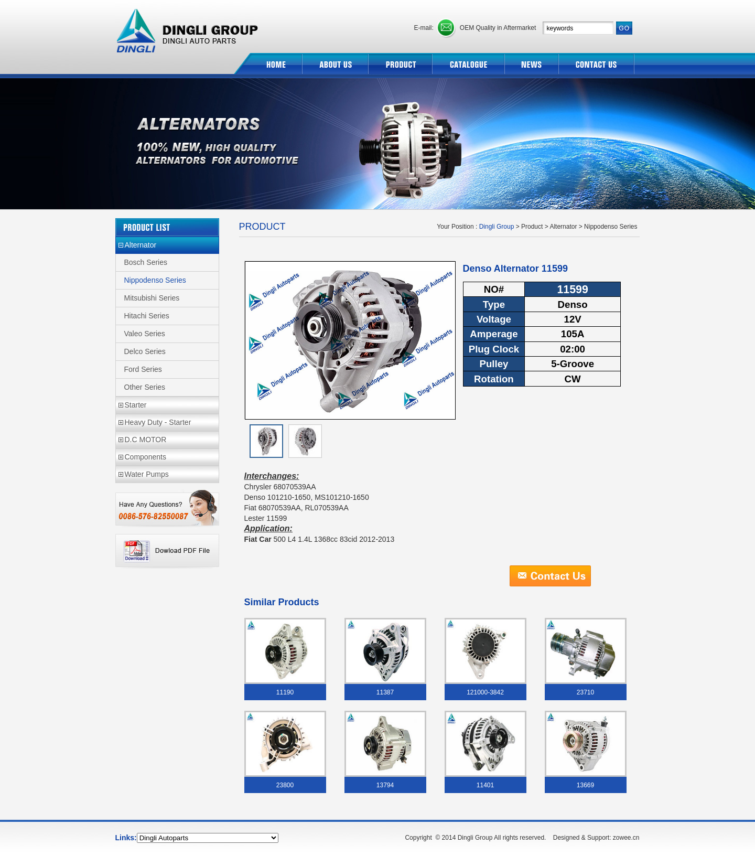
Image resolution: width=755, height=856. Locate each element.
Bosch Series (145, 262)
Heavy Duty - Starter (158, 422)
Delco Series (145, 351)
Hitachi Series (146, 316)
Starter (136, 405)
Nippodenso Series (155, 280)
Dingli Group (188, 26)
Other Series (145, 387)
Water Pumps (147, 474)
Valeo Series (144, 333)
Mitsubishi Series (152, 298)
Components (145, 457)
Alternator (141, 245)
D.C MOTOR (146, 439)
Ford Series (143, 369)
